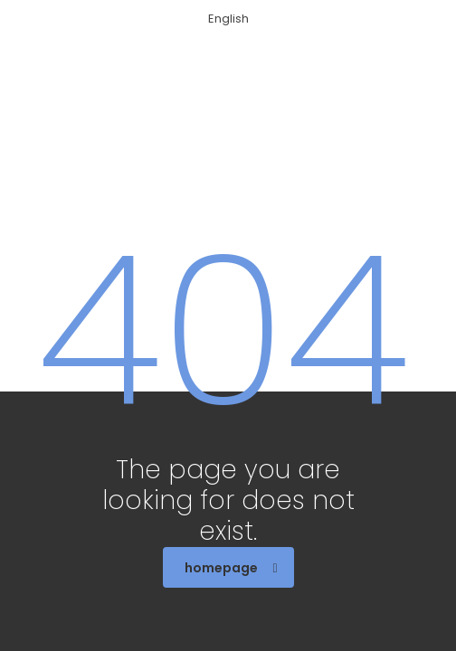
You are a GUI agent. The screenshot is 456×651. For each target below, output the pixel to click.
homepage (231, 568)
